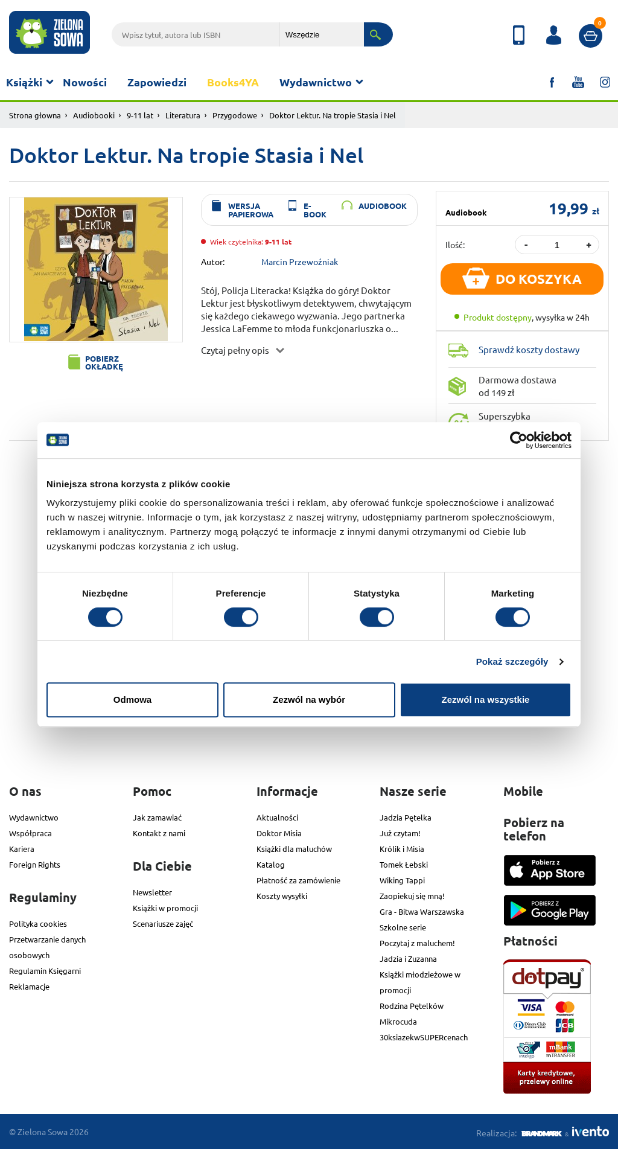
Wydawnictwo (315, 82)
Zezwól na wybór (309, 699)
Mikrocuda (398, 1021)
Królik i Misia (402, 848)
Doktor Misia (279, 833)
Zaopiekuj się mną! (412, 896)
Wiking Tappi (402, 880)
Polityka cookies (38, 923)
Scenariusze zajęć (163, 923)
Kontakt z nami (159, 833)
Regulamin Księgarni (45, 970)
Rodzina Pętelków (412, 1005)
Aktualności (277, 817)
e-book (315, 209)
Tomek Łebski (404, 864)
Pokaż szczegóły (512, 661)
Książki (24, 82)
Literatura (182, 115)
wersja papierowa (250, 209)
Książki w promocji (165, 908)
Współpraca (30, 833)
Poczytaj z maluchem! (417, 943)
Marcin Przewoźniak (299, 260)
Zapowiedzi (156, 82)
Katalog (270, 864)
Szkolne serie (403, 927)
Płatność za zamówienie (298, 880)
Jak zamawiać (157, 817)
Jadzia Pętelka (406, 817)
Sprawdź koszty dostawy (529, 349)
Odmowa (132, 699)
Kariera (21, 848)
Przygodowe (234, 115)
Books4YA (233, 82)
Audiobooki (94, 115)
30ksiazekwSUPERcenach (424, 1037)
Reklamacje (29, 986)
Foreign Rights (34, 864)
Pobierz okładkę (104, 362)
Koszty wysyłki (281, 896)
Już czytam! (400, 833)
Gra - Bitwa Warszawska (422, 911)
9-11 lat (140, 115)
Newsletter (152, 892)
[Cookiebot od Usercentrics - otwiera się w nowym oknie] (519, 440)
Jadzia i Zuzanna (408, 958)
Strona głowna (35, 115)
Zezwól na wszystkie (486, 699)
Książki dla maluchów (294, 848)
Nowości (85, 82)
